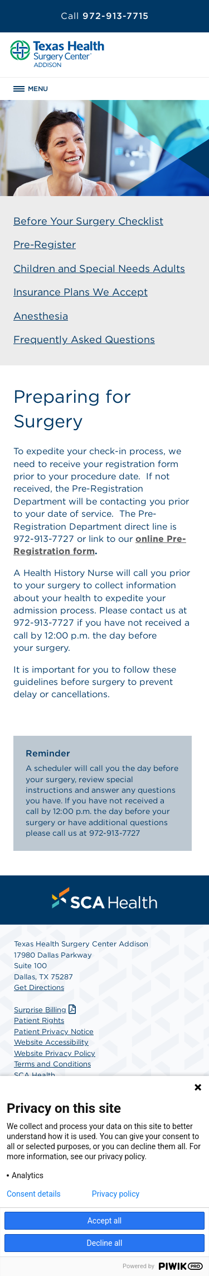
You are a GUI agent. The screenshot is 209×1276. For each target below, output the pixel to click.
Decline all (105, 1243)
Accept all (105, 1220)
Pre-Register (44, 244)
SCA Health (34, 1075)
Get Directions (39, 987)
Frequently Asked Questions (84, 339)
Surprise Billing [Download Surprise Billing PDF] (46, 1010)
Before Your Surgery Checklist (88, 221)
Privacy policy (115, 1193)
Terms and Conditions (52, 1064)
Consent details (34, 1193)
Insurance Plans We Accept (80, 292)
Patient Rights (39, 1020)
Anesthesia (40, 316)
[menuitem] (104, 897)
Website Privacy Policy (54, 1053)
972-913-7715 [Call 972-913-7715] (105, 16)
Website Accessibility (51, 1042)
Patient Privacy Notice (54, 1031)
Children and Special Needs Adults (99, 268)
